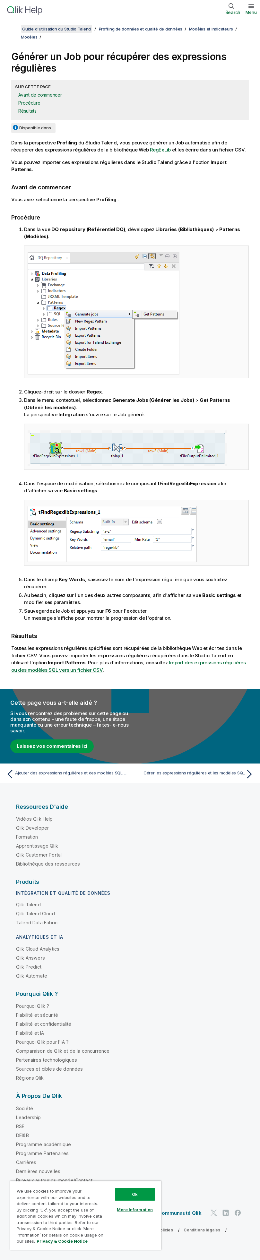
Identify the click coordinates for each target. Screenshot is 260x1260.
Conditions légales (202, 1230)
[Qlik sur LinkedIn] (225, 1213)
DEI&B (22, 1135)
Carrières (26, 1162)
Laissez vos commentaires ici (52, 746)
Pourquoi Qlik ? (32, 1006)
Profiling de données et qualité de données (141, 28)
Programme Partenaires (42, 1153)
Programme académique (43, 1144)
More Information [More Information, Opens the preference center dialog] (135, 1209)
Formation (27, 837)
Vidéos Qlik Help (34, 819)
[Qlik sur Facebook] (238, 1213)
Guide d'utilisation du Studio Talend (56, 28)
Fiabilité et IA (30, 1033)
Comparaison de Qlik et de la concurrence (62, 1051)
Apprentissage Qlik (37, 846)
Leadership (28, 1117)
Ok (135, 1194)
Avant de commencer (40, 95)
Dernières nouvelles (38, 1171)
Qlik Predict (28, 967)
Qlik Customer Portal (39, 855)
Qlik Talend (28, 904)
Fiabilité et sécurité (37, 1015)
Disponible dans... (36, 127)
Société (24, 1108)
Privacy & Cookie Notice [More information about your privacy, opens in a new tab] (62, 1241)
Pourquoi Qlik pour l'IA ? (42, 1042)
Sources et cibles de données (49, 1069)
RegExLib (160, 150)
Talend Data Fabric (36, 922)
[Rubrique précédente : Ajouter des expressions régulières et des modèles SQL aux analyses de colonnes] (66, 774)
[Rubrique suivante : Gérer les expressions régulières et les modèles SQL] (194, 774)
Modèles (29, 36)
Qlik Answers (30, 958)
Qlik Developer (32, 828)
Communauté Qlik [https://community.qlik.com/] (179, 1213)
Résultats (27, 111)
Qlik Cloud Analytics (37, 949)
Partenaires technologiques (46, 1060)
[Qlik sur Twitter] (214, 1213)
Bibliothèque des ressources (48, 864)
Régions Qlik (30, 1078)
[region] (85, 1215)
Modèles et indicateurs (211, 28)
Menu (251, 12)
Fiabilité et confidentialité (43, 1024)
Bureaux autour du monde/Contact (54, 1180)
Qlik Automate (31, 976)
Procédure (29, 103)
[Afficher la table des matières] (13, 29)
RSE (20, 1126)
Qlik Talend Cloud (35, 913)
